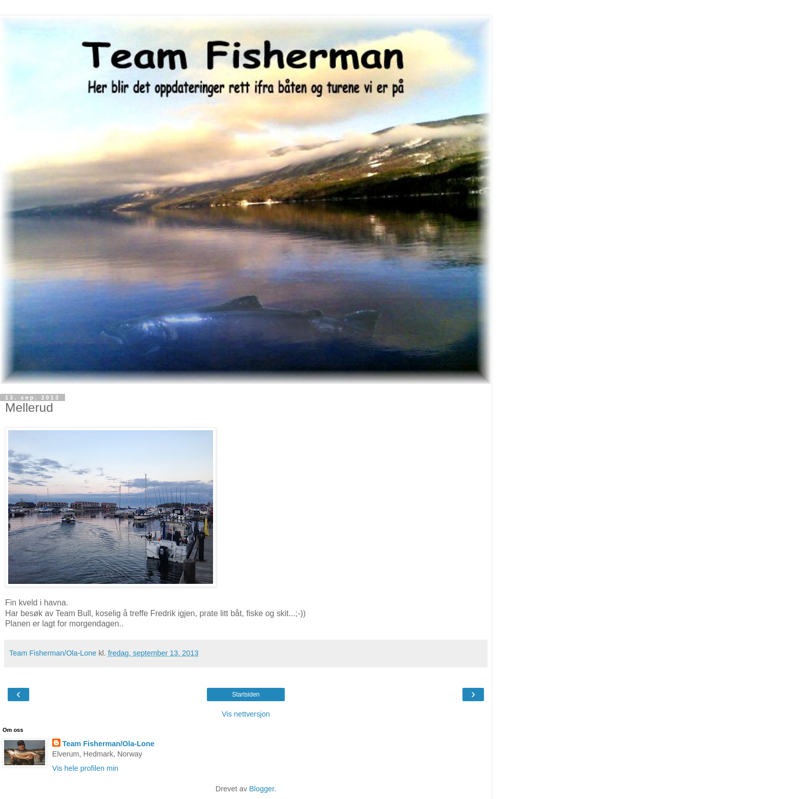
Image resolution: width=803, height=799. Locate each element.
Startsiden (246, 694)
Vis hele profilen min (85, 768)
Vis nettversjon (246, 714)
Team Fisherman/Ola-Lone (108, 744)
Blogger (261, 789)
